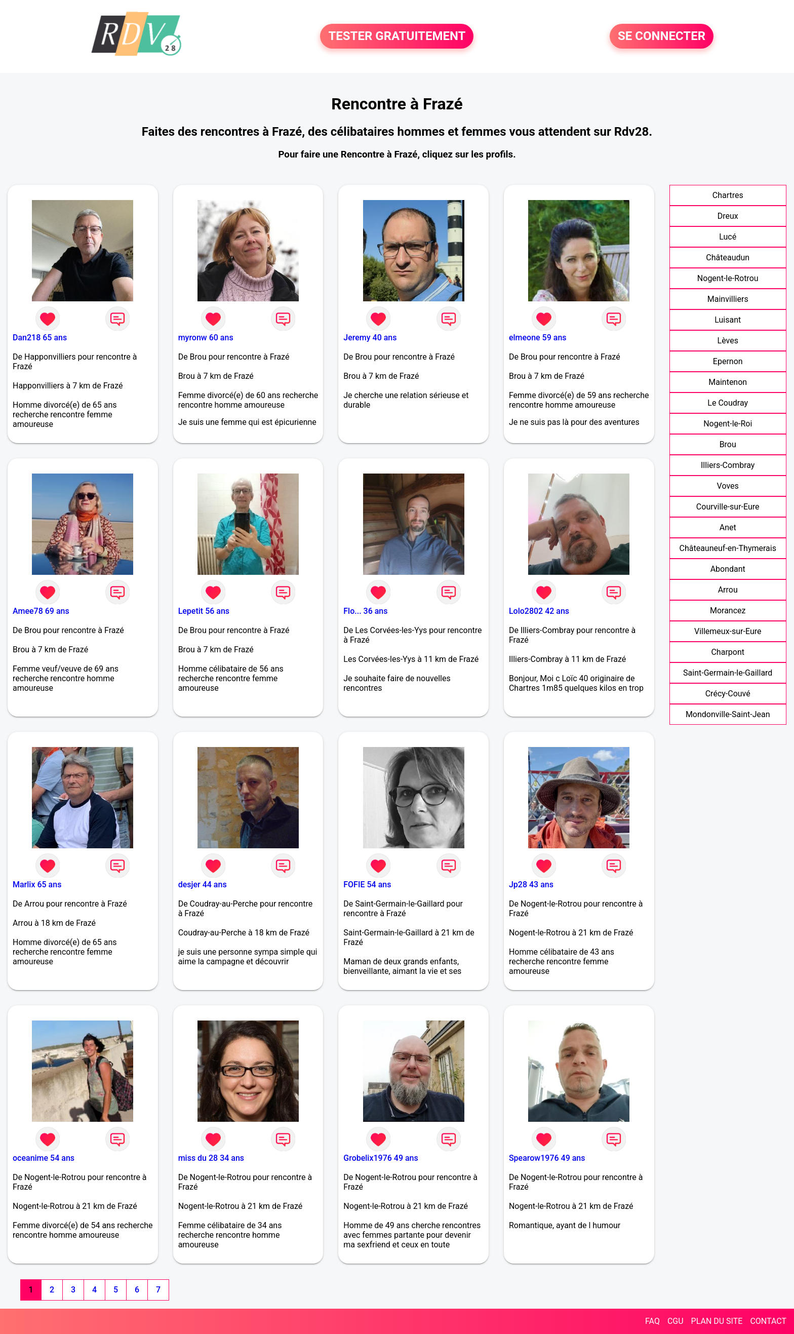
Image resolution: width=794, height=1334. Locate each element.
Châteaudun (727, 257)
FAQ (652, 1321)
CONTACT (768, 1321)
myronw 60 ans (205, 337)
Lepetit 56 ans (203, 611)
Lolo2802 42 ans (539, 611)
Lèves (728, 340)
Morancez (728, 610)
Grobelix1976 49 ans (380, 1158)
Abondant (727, 569)
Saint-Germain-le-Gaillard (727, 673)
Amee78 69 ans (41, 611)
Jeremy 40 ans (369, 337)
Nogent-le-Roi (727, 423)
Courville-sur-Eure (728, 507)
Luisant (727, 320)
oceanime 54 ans (43, 1158)
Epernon (728, 361)
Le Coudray (727, 403)
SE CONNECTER (661, 36)
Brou (728, 444)
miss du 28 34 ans (211, 1158)
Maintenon (727, 382)
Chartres (727, 195)
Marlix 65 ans (37, 884)
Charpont (727, 652)
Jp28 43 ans (531, 884)
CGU (675, 1321)
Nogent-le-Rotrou (728, 278)
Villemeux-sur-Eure (728, 631)
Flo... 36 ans (365, 611)
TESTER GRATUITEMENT (396, 36)
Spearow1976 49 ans (547, 1158)
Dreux (728, 216)
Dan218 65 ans (40, 337)
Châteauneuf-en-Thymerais (727, 548)
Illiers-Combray (728, 465)
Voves (728, 486)
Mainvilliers (727, 299)
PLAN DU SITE (717, 1321)
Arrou (728, 590)
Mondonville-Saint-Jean (728, 714)
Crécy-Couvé (727, 693)
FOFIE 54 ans (367, 884)
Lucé (727, 237)
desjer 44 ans (202, 884)
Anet (728, 527)
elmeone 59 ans (538, 337)
